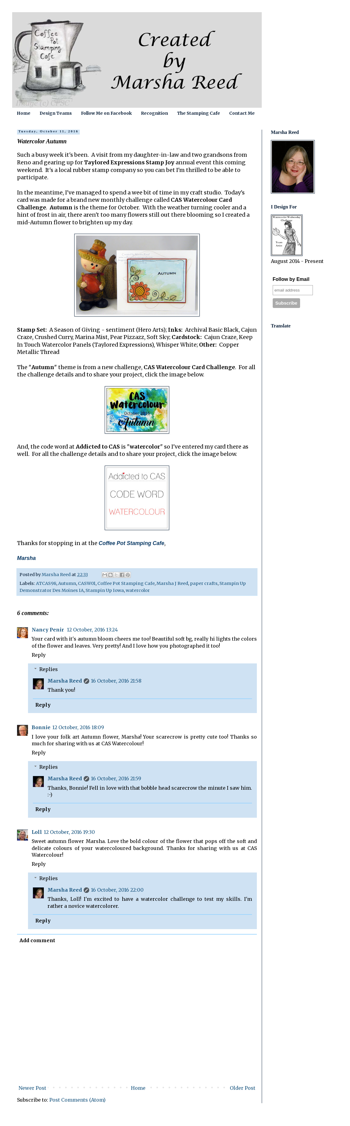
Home (23, 113)
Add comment (37, 940)
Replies (48, 669)
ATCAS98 (46, 583)
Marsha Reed (64, 681)
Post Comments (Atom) (77, 1100)
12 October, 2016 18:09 (78, 727)
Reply (39, 655)
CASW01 (87, 583)
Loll (37, 832)
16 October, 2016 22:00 (117, 890)
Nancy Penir (48, 630)
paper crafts (204, 583)
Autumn (67, 583)
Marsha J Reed (172, 583)
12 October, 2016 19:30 (69, 832)
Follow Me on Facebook (106, 113)
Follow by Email (291, 279)
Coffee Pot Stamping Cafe (126, 583)
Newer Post (32, 1088)
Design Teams (56, 113)
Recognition (154, 113)
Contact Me (242, 113)
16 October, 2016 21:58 (116, 681)
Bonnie (41, 727)
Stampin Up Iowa (105, 590)
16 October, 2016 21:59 (116, 778)
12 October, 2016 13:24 (92, 630)
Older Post (242, 1088)
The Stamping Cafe (198, 113)
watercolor (138, 590)
